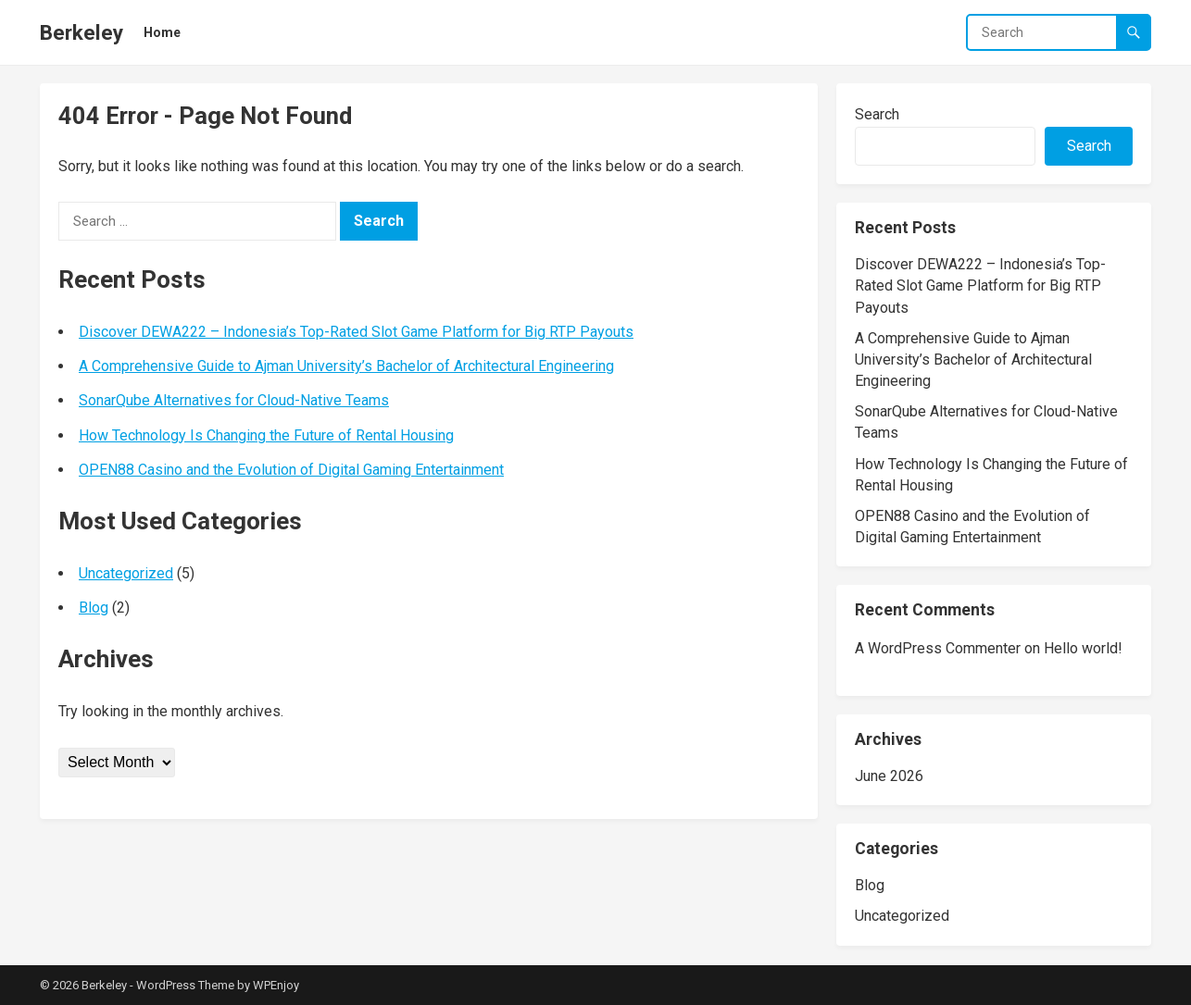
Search (877, 114)
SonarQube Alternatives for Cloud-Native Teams (234, 400)
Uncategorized (126, 573)
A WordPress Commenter (938, 648)
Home (162, 32)
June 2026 (889, 776)
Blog (93, 607)
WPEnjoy (276, 985)
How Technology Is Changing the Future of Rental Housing (266, 435)
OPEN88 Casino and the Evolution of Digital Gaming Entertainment (291, 469)
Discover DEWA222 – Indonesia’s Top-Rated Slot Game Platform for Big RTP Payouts (356, 332)
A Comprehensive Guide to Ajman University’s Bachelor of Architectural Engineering (346, 366)
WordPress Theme (185, 985)
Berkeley (81, 32)
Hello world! (1083, 648)
